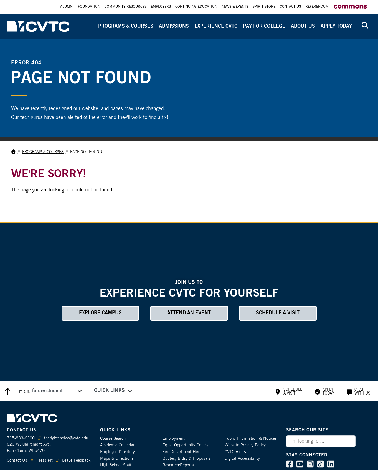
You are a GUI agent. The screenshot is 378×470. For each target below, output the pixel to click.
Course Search (113, 438)
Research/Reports (178, 465)
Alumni (66, 7)
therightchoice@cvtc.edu (66, 438)
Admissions (174, 26)
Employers (161, 7)
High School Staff (115, 465)
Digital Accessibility (242, 458)
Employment (174, 438)
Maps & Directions (117, 458)
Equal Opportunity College (186, 445)
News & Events (235, 7)
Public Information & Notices (251, 438)
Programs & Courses (125, 26)
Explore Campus (100, 312)
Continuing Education (196, 7)
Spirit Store (264, 7)
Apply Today (336, 26)
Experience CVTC (215, 26)
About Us (303, 26)
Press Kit (45, 460)
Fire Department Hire (181, 452)
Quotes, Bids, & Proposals (186, 458)
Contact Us (290, 7)
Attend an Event (189, 312)
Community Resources (125, 7)
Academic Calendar (117, 445)
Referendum (317, 7)
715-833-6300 (21, 438)
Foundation (89, 7)
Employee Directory (117, 452)
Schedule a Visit (278, 312)
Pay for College (264, 26)
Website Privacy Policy (245, 445)
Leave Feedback (76, 460)
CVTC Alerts (235, 452)
